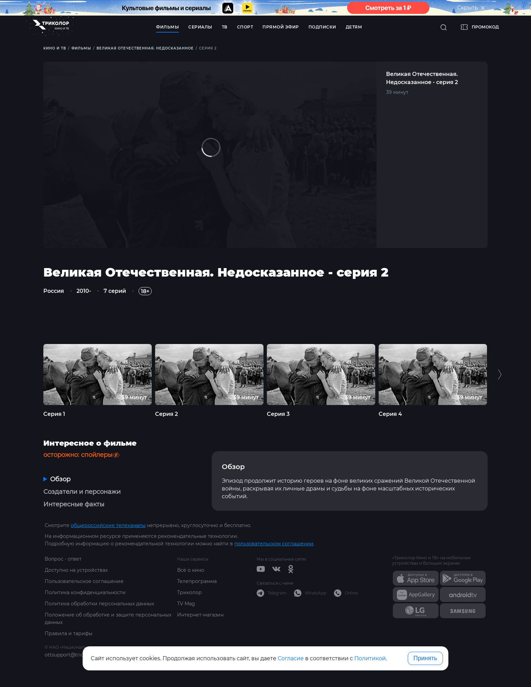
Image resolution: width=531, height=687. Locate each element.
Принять (425, 658)
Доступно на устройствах (76, 570)
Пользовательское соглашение (84, 581)
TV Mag (186, 604)
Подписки (322, 26)
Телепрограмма (197, 581)
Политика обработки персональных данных (99, 604)
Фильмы (167, 26)
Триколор (189, 592)
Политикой (370, 658)
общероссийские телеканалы (108, 525)
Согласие (291, 658)
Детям (354, 26)
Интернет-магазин (200, 615)
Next (499, 374)
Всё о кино (190, 570)
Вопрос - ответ (63, 559)
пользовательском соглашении (273, 544)
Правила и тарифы (68, 633)
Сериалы (200, 26)
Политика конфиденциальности (85, 592)
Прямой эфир (280, 26)
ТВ (225, 26)
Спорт (245, 26)
